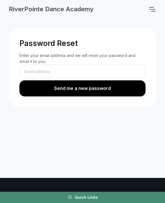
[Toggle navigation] (152, 9)
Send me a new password (82, 88)
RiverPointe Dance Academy (51, 9)
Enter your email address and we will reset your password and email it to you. (77, 58)
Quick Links (82, 197)
